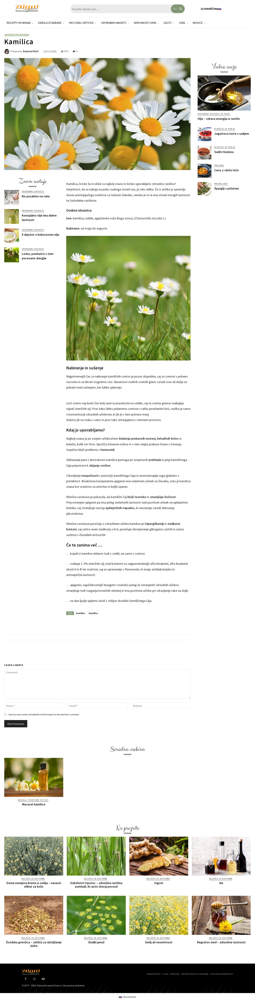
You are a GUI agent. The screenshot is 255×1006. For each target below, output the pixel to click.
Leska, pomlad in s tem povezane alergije (37, 256)
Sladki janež (96, 942)
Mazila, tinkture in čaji (33, 800)
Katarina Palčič (31, 51)
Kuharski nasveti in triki (214, 114)
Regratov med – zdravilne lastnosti (221, 942)
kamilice (80, 613)
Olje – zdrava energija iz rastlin (219, 119)
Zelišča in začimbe (17, 35)
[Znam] (27, 8)
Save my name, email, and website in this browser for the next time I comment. (43, 714)
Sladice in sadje (224, 129)
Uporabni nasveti (33, 191)
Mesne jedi (221, 183)
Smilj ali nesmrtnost (158, 942)
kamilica (93, 613)
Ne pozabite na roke (36, 196)
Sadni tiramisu (224, 152)
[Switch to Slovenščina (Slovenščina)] (127, 996)
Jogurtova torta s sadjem (231, 134)
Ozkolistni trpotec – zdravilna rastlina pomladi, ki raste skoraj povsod (96, 885)
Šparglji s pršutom (226, 188)
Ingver (158, 883)
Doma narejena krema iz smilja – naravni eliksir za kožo (34, 885)
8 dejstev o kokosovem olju (40, 235)
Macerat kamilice (33, 804)
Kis (221, 883)
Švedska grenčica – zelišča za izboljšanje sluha (34, 944)
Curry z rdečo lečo (226, 170)
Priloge (219, 165)
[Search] (178, 8)
